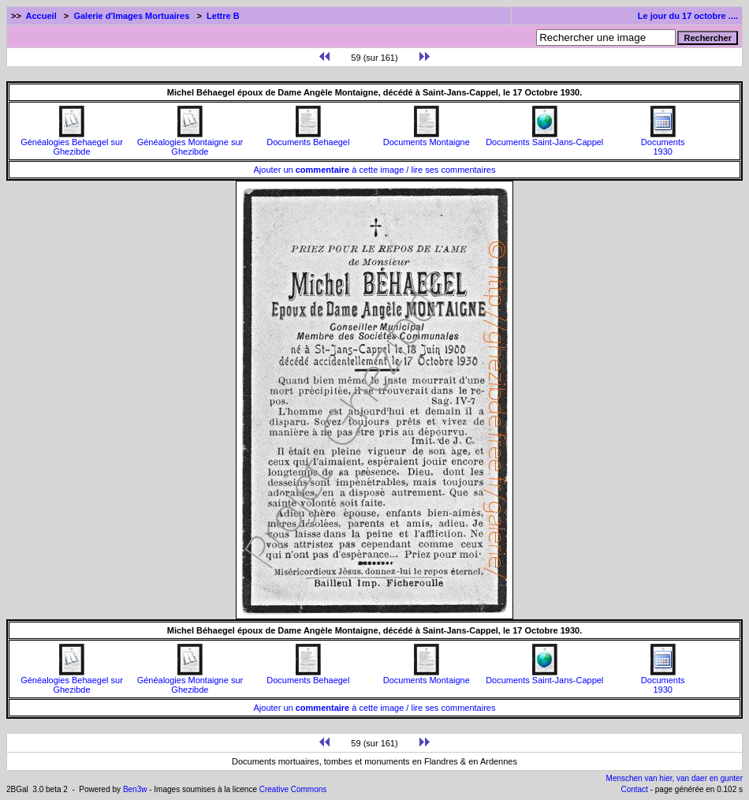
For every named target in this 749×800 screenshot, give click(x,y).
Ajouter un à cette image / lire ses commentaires (375, 169)
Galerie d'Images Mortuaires (131, 16)
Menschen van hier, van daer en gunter (674, 778)
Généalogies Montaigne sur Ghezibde (190, 142)
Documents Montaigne (426, 138)
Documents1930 (663, 142)
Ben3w (135, 789)
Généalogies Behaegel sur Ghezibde (71, 142)
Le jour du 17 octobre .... (688, 16)
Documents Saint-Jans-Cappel (544, 138)
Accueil (41, 16)
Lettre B (223, 16)
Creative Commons (293, 789)
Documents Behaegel (307, 138)
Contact (633, 789)
